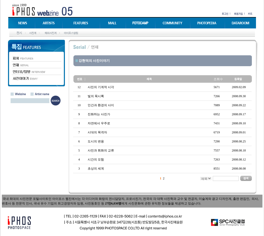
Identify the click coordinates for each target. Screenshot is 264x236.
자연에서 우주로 (99, 123)
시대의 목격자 (97, 132)
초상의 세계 (96, 168)
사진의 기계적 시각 (101, 87)
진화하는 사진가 (99, 114)
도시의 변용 (96, 141)
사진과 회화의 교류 (101, 150)
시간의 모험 (96, 159)
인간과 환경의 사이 (101, 105)
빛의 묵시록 (96, 96)
